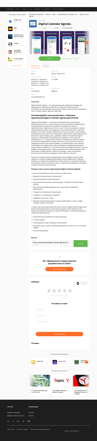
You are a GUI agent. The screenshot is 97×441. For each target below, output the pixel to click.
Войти (72, 3)
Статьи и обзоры (58, 9)
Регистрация (79, 3)
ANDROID (37, 9)
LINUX (24, 9)
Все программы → (17, 65)
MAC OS (18, 9)
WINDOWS (10, 9)
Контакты (31, 412)
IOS (31, 9)
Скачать (49, 58)
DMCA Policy (11, 429)
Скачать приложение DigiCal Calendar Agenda (50, 242)
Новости (47, 9)
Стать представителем (59, 269)
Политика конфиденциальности (39, 429)
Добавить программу (13, 412)
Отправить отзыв (59, 334)
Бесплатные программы (36, 14)
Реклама (31, 416)
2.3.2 (42, 28)
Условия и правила (22, 429)
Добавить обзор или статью (15, 416)
